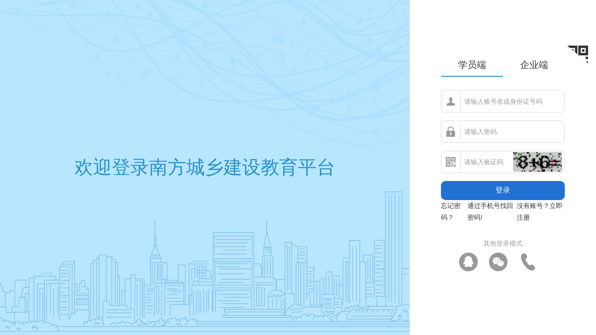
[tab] (472, 66)
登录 (502, 190)
